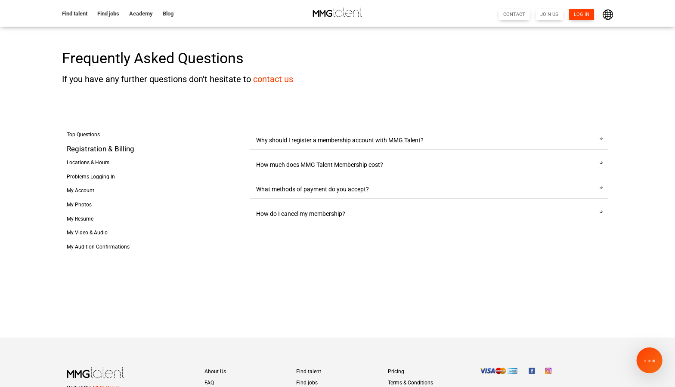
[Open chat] (649, 361)
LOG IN (581, 14)
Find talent (74, 13)
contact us (273, 79)
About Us (215, 372)
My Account (80, 190)
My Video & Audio (87, 233)
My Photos (79, 205)
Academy (141, 13)
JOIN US (549, 14)
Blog (168, 13)
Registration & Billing (100, 149)
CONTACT (514, 14)
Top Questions (83, 135)
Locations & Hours (88, 163)
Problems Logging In (91, 177)
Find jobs (108, 13)
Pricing (396, 372)
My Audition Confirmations (98, 247)
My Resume (80, 219)
